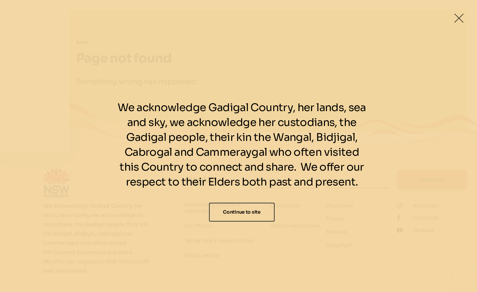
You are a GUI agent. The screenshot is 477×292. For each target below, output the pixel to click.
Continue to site (242, 212)
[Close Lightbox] (459, 18)
